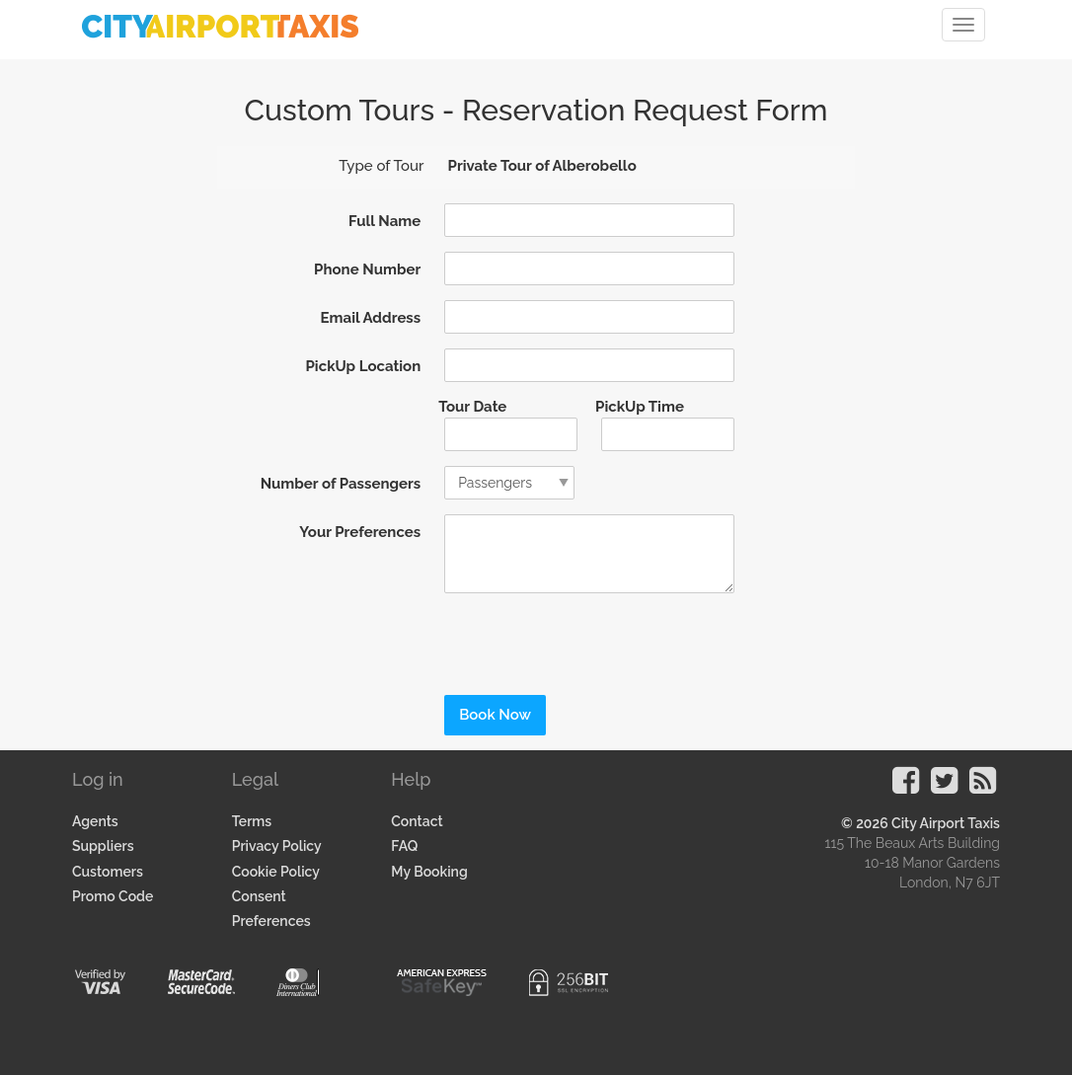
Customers (107, 872)
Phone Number (367, 269)
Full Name (384, 221)
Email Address (371, 318)
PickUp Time (639, 407)
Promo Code (112, 896)
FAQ (404, 846)
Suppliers (103, 846)
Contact (416, 821)
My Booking (429, 872)
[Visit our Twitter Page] (944, 787)
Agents (95, 821)
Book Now (495, 715)
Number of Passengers (341, 484)
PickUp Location (363, 366)
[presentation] (564, 637)
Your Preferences (360, 532)
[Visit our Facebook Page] (905, 787)
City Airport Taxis (945, 823)
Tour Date (472, 407)
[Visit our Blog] (982, 787)
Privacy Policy (277, 846)
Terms (252, 821)
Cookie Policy (276, 872)
